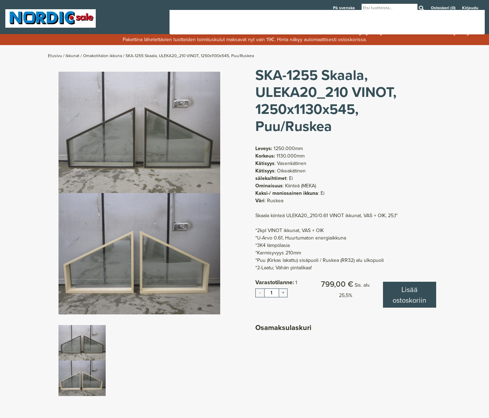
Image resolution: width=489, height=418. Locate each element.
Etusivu (55, 56)
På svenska (344, 8)
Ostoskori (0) (444, 8)
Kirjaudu (470, 8)
